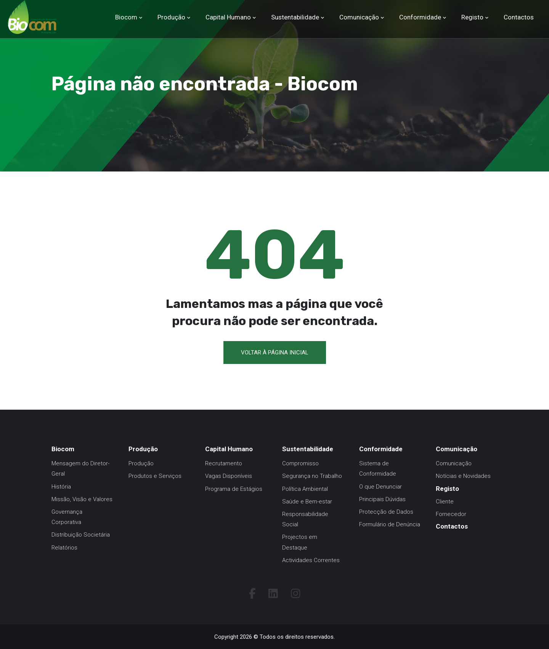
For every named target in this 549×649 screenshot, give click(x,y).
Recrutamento (223, 463)
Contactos (519, 17)
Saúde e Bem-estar (307, 501)
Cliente (445, 501)
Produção (171, 17)
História (61, 486)
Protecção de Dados (386, 511)
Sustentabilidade (295, 17)
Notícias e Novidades (463, 476)
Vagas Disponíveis (228, 476)
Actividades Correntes (311, 560)
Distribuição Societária (80, 534)
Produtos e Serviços (154, 476)
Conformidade (420, 17)
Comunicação (359, 17)
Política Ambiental (305, 489)
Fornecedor (451, 514)
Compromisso (300, 463)
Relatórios (64, 547)
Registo (472, 17)
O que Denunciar (380, 486)
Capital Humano (228, 17)
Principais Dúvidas (382, 499)
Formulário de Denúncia (389, 524)
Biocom (126, 17)
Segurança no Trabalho (312, 476)
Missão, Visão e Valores (81, 499)
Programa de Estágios (233, 489)
